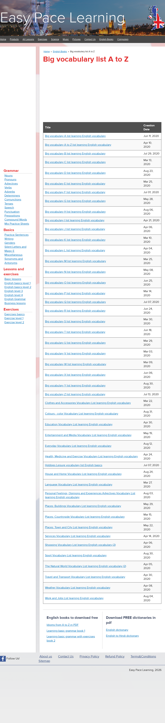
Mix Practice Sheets (16, 224)
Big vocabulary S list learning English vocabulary (75, 321)
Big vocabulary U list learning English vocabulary (75, 343)
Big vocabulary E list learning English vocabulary (75, 183)
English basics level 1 (17, 283)
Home (3, 39)
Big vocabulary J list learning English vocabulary (75, 229)
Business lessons (15, 303)
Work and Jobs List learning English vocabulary (74, 598)
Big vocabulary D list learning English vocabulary (75, 173)
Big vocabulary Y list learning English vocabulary (75, 385)
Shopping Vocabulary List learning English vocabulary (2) (80, 545)
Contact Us (90, 39)
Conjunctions (12, 199)
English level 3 (13, 291)
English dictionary (117, 630)
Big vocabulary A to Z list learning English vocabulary (78, 145)
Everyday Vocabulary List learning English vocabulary (78, 446)
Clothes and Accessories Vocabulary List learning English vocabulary (88, 403)
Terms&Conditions (143, 656)
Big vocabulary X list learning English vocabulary (75, 375)
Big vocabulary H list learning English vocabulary (75, 212)
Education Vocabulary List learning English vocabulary (78, 424)
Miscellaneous (13, 255)
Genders (9, 243)
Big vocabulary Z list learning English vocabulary (75, 394)
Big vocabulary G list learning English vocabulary (75, 201)
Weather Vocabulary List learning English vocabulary (77, 587)
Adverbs (9, 192)
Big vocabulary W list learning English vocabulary (75, 364)
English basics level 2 (17, 287)
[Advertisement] (18, 104)
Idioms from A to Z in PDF (63, 625)
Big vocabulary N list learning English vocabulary (75, 272)
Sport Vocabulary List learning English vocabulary (76, 555)
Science (55, 39)
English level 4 (13, 295)
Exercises (42, 39)
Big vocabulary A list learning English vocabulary (75, 136)
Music (66, 39)
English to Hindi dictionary (122, 636)
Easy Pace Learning (62, 18)
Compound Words (15, 219)
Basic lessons (12, 279)
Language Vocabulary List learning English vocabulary (78, 484)
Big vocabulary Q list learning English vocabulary (75, 302)
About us (45, 656)
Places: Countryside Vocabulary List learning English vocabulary (85, 517)
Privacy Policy (89, 656)
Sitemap (44, 661)
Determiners (12, 195)
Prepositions (12, 215)
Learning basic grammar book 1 (66, 631)
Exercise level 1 (13, 318)
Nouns (8, 175)
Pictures (76, 39)
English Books (106, 39)
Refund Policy (114, 656)
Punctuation (12, 212)
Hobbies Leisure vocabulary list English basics (73, 465)
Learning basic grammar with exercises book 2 (71, 638)
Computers (122, 39)
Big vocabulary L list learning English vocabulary (75, 250)
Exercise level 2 (14, 322)
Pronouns (10, 179)
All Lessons (28, 39)
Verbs (8, 187)
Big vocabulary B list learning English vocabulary (75, 153)
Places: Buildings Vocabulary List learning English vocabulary (83, 506)
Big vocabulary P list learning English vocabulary (75, 293)
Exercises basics (14, 314)
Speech (9, 207)
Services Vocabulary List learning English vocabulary (77, 536)
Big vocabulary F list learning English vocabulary (75, 192)
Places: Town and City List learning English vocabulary (78, 527)
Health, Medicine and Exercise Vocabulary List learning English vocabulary (91, 456)
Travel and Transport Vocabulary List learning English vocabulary (85, 577)
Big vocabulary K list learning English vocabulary (75, 240)
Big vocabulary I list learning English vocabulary (74, 220)
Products (14, 39)
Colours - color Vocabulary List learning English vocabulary (81, 413)
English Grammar (15, 299)
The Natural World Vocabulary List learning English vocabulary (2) (85, 566)
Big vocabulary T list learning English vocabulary (75, 332)
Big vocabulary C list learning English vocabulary (75, 162)
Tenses (8, 203)
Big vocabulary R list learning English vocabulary (75, 311)
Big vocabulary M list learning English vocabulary (75, 261)
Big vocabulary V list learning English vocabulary (75, 353)
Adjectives (11, 183)
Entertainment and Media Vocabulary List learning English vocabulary (88, 435)
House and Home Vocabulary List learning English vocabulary (83, 474)
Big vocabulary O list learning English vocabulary (75, 282)
